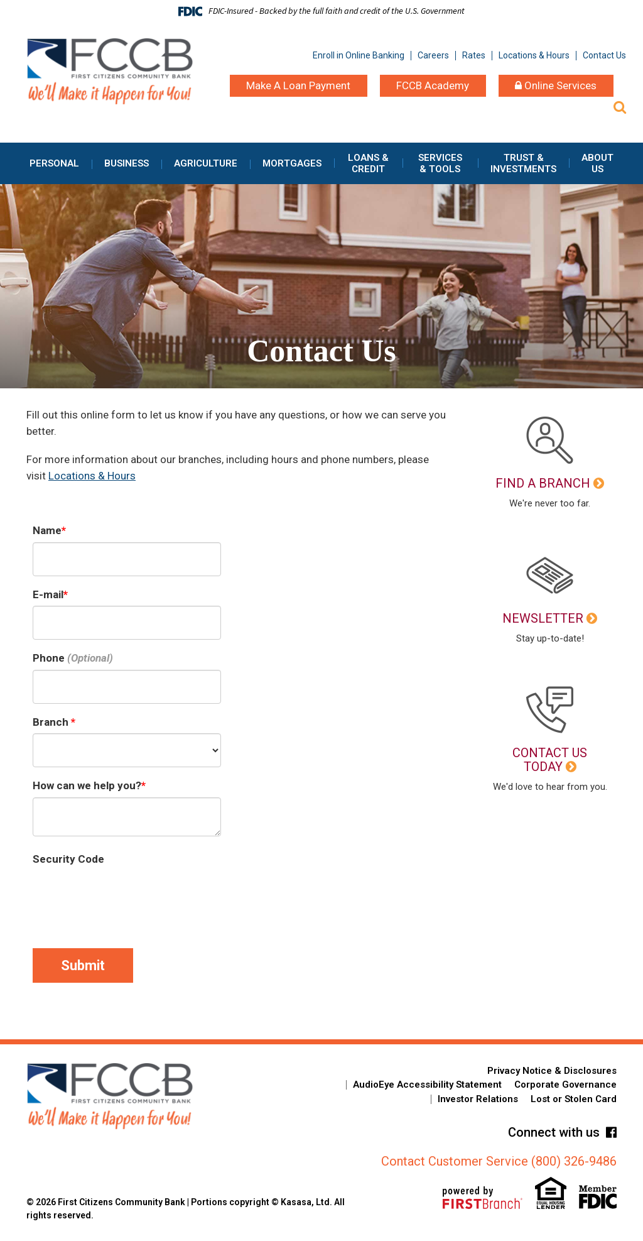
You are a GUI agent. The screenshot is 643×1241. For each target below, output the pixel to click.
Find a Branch (542, 483)
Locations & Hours (534, 55)
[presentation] (128, 895)
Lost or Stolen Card (574, 1099)
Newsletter (542, 618)
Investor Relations (478, 1099)
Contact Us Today (549, 759)
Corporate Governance (565, 1084)
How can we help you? (87, 785)
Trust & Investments (523, 163)
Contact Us (604, 55)
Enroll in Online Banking (358, 55)
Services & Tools (440, 163)
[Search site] (619, 107)
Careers (433, 55)
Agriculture (205, 163)
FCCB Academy (432, 85)
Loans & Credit (368, 163)
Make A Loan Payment (298, 85)
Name (47, 530)
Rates (473, 55)
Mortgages (292, 163)
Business (126, 163)
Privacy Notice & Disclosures (552, 1070)
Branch (52, 722)
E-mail (48, 594)
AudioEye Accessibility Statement (427, 1084)
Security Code (68, 859)
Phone (49, 658)
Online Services (556, 85)
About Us (597, 163)
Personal (54, 163)
